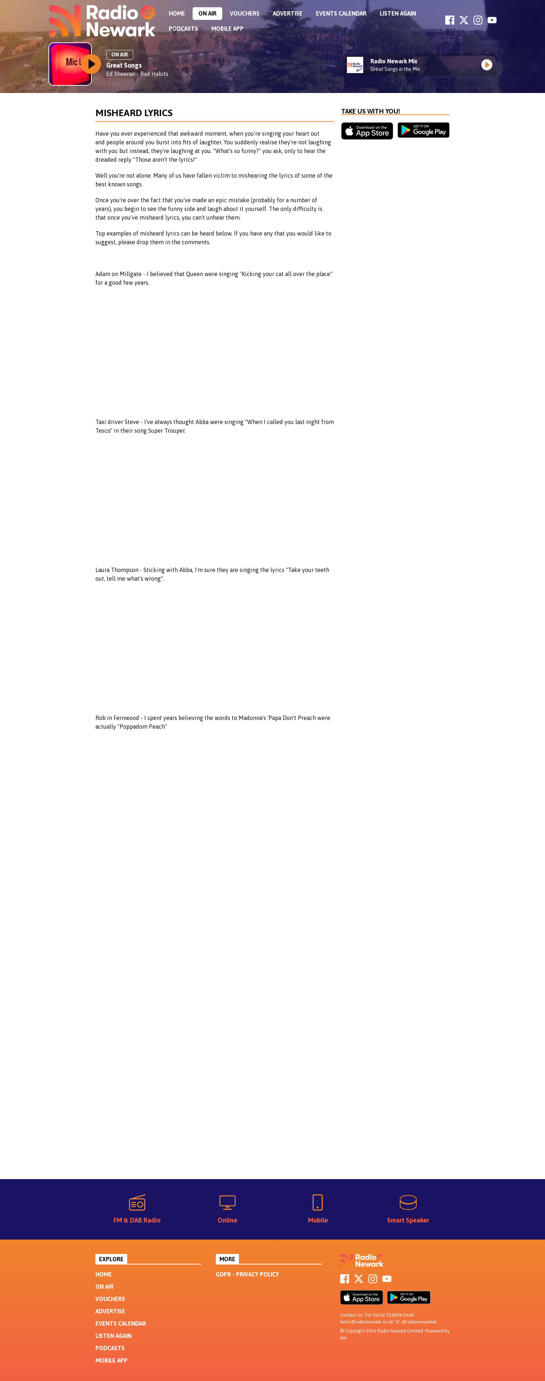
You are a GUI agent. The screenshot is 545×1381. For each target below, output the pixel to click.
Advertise (287, 13)
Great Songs (124, 65)
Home (177, 13)
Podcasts (183, 28)
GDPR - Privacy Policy (247, 1274)
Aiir (343, 1337)
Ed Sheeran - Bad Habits (137, 74)
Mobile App (227, 28)
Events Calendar (341, 13)
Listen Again (398, 13)
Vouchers (244, 13)
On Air (207, 13)
